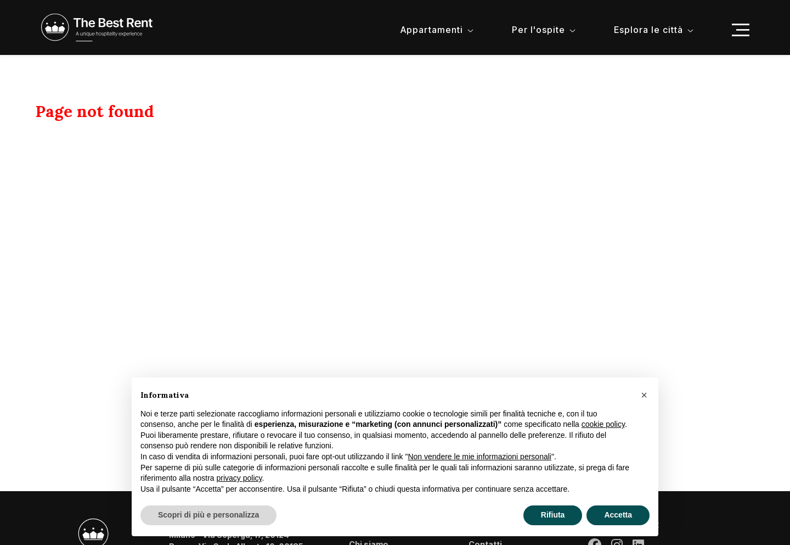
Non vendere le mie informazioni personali (479, 456)
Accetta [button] (618, 514)
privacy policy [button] (239, 478)
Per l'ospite (538, 29)
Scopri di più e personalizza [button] (208, 514)
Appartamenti (431, 29)
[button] (644, 395)
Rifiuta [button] (553, 514)
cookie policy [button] (603, 424)
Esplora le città (648, 29)
